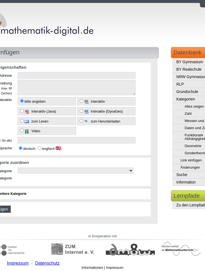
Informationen (92, 267)
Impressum (114, 267)
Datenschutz (47, 263)
